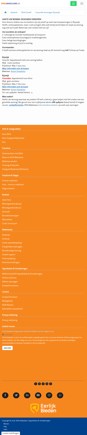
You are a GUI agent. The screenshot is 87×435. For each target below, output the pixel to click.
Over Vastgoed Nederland (13, 138)
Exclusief (6, 212)
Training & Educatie (10, 165)
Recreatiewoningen (10, 216)
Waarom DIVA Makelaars (12, 157)
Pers (4, 142)
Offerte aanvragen (10, 282)
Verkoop (5, 239)
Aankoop (6, 235)
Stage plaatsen (8, 189)
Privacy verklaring (9, 315)
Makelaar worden (9, 161)
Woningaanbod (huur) (11, 208)
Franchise (6, 148)
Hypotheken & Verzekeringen (14, 269)
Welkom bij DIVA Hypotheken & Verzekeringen (22, 274)
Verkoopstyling (8, 259)
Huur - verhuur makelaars (13, 185)
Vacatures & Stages (10, 175)
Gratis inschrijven (9, 224)
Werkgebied (7, 301)
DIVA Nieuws (7, 305)
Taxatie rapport (8, 255)
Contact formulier (9, 297)
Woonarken (7, 220)
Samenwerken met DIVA (12, 154)
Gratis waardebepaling (12, 243)
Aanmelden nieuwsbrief (12, 309)
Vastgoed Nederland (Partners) (15, 169)
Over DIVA (6, 134)
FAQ (5, 426)
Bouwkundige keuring (11, 251)
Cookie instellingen (10, 433)
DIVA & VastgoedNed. (11, 129)
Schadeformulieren (10, 286)
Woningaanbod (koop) (11, 204)
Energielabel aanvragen (12, 247)
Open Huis (6, 200)
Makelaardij (7, 230)
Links (5, 429)
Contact (5, 292)
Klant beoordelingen (11, 262)
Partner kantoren (9, 278)
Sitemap (7, 432)
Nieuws (6, 424)
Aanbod (5, 195)
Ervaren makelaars (10, 181)
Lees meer (7, 348)
